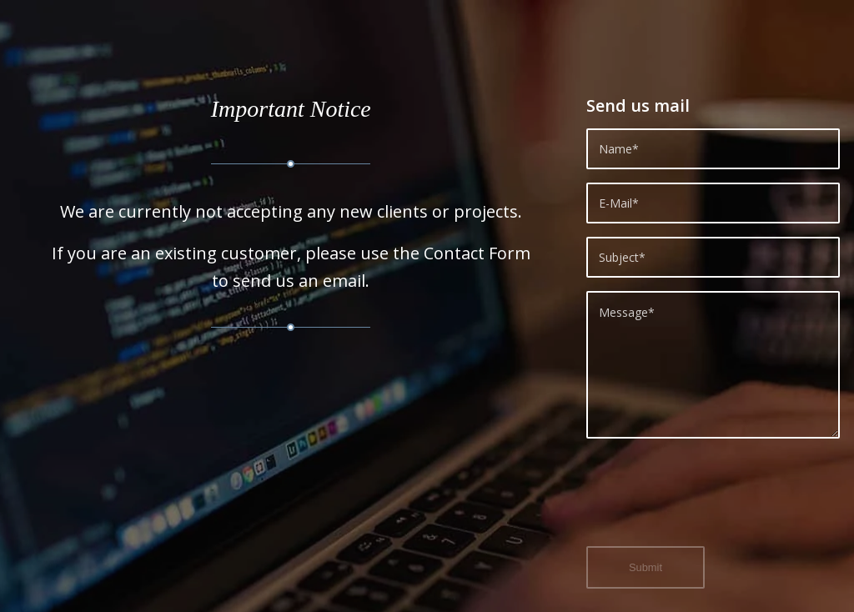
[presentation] (713, 501)
